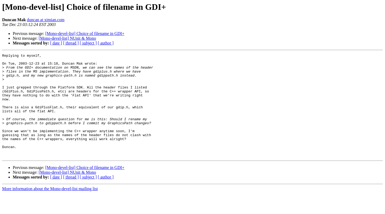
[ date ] (56, 43)
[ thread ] (71, 43)
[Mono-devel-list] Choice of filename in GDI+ (84, 33)
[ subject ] (88, 43)
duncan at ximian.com (45, 19)
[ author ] (106, 43)
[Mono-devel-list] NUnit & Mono (67, 38)
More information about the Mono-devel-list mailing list (50, 209)
